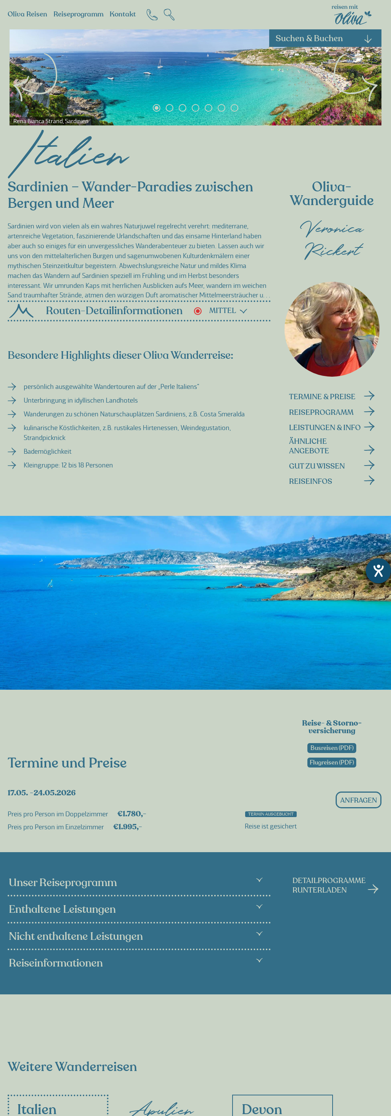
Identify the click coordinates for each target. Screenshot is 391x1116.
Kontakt (123, 14)
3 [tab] (182, 108)
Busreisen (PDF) (332, 748)
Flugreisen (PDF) (332, 762)
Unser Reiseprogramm (136, 883)
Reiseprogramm (78, 14)
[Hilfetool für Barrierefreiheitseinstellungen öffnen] (378, 570)
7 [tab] (234, 108)
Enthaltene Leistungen (136, 909)
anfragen (358, 800)
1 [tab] (156, 108)
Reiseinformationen (136, 963)
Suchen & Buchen (324, 38)
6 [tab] (221, 108)
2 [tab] (169, 108)
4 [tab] (195, 108)
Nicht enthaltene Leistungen (136, 936)
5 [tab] (208, 108)
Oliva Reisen (27, 14)
